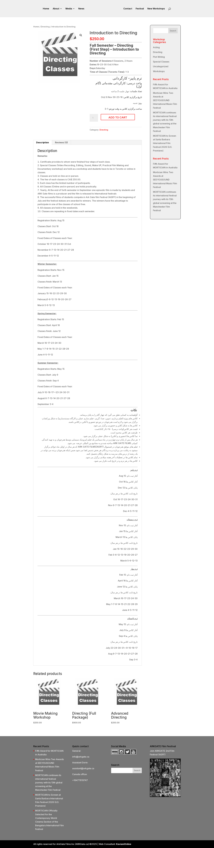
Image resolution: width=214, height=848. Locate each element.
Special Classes (161, 61)
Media (69, 9)
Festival (140, 9)
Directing (45, 26)
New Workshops (156, 9)
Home (46, 9)
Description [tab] (42, 142)
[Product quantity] (94, 118)
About (56, 9)
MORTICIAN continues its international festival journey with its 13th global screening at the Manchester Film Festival (48, 782)
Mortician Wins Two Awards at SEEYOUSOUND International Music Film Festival (165, 100)
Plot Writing (159, 57)
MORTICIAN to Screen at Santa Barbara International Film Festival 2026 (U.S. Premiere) (164, 143)
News (81, 9)
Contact (127, 9)
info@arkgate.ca (80, 756)
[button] (80, 35)
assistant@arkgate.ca (83, 768)
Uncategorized (160, 66)
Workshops (159, 71)
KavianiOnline (123, 844)
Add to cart (118, 117)
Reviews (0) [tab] (61, 142)
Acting (156, 47)
